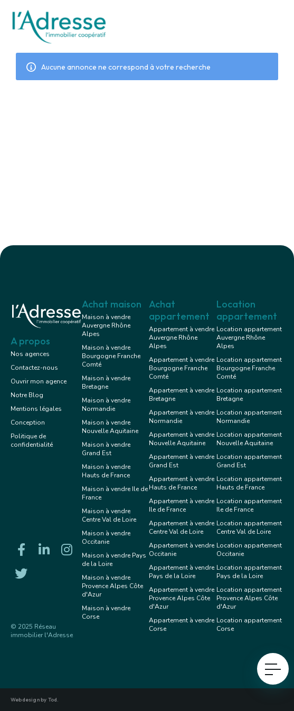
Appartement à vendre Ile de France (181, 505)
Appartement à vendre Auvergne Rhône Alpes (181, 337)
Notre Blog (27, 395)
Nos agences (30, 354)
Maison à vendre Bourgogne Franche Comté (111, 356)
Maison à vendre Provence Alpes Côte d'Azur (112, 586)
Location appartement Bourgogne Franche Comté (249, 368)
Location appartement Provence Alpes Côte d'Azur (249, 598)
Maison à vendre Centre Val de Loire (109, 515)
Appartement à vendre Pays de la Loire (181, 571)
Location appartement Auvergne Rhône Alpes (249, 337)
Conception (28, 422)
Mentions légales (36, 409)
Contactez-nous (34, 367)
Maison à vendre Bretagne (106, 382)
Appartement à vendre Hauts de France (181, 483)
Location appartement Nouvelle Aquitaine (249, 438)
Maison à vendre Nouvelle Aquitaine (110, 426)
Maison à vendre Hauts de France (106, 471)
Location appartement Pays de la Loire (249, 571)
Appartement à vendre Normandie (181, 416)
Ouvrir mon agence (39, 381)
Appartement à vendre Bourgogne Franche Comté (181, 368)
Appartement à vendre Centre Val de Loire (181, 527)
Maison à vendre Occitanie (106, 537)
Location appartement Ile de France (249, 505)
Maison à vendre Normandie (106, 404)
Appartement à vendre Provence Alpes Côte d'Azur (181, 598)
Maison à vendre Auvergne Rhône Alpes (106, 325)
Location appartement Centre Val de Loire (249, 527)
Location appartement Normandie (249, 416)
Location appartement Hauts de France (249, 483)
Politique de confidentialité (32, 440)
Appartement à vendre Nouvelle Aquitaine (181, 438)
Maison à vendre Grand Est (106, 448)
